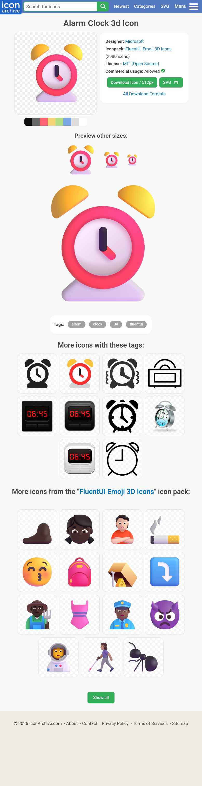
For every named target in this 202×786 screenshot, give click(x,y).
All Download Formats (144, 93)
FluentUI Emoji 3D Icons (149, 48)
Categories (145, 6)
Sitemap (180, 723)
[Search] (103, 6)
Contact (89, 723)
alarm (77, 324)
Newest (121, 6)
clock (97, 324)
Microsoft (134, 41)
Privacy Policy (115, 723)
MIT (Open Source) (141, 63)
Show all (101, 697)
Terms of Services (150, 723)
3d (116, 324)
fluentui (136, 324)
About (72, 723)
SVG (165, 6)
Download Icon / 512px (132, 82)
